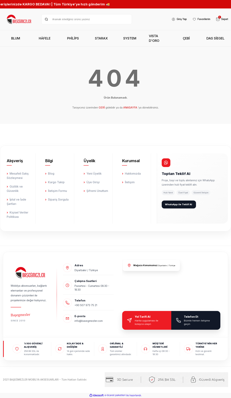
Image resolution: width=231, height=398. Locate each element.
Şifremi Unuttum (97, 191)
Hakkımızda (133, 173)
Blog (51, 173)
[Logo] (19, 19)
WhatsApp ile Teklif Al (178, 204)
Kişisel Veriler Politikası (17, 215)
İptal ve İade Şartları (16, 202)
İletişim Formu (57, 191)
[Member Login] (177, 19)
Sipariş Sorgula (58, 199)
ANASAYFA (130, 107)
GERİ (102, 107)
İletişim (130, 182)
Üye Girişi (93, 182)
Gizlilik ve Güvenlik (15, 189)
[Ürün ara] (86, 19)
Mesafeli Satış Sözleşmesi (18, 176)
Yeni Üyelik (94, 173)
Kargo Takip (56, 182)
